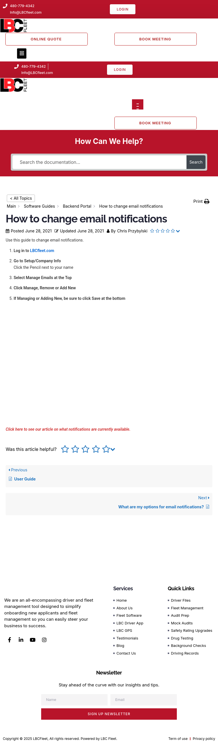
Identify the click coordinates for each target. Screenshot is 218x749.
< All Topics (21, 198)
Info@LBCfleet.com (37, 73)
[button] (21, 53)
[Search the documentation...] (99, 162)
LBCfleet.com (42, 250)
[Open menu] (137, 104)
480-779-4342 (33, 66)
